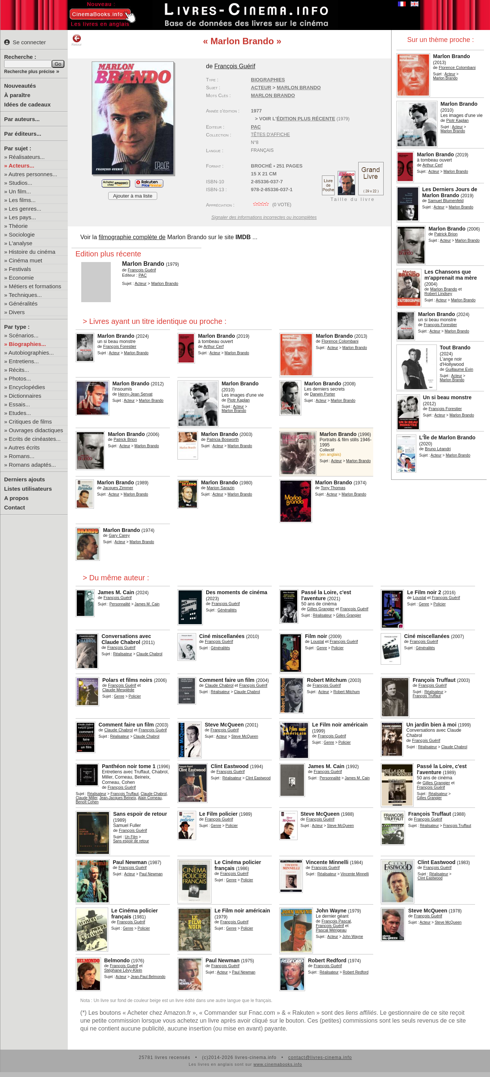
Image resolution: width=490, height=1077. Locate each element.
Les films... (22, 200)
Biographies (268, 79)
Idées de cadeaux (27, 104)
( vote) (271, 204)
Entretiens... (24, 361)
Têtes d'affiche (270, 134)
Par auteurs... (22, 119)
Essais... (19, 404)
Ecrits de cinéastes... (35, 439)
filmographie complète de (131, 237)
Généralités (23, 303)
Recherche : (20, 57)
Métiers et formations (35, 286)
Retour (76, 40)
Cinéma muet (25, 260)
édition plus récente (306, 118)
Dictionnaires (25, 395)
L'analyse (21, 243)
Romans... (21, 456)
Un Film (131, 837)
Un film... (20, 191)
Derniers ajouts (24, 479)
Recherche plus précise (29, 71)
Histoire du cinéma (32, 252)
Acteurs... (21, 165)
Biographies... (27, 344)
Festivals (20, 269)
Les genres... (25, 208)
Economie (21, 277)
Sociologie (22, 234)
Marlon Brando (273, 95)
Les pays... (22, 217)
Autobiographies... (31, 352)
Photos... (20, 378)
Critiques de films (30, 421)
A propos (16, 498)
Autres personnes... (33, 174)
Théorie (18, 226)
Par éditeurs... (22, 133)
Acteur (449, 74)
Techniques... (25, 295)
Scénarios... (24, 335)
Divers (17, 312)
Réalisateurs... (27, 157)
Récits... (19, 370)
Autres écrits (24, 447)
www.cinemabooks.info (277, 1064)
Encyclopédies (27, 387)
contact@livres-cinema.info (320, 1057)
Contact (14, 507)
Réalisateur (322, 615)
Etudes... (20, 413)
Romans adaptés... (32, 464)
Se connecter (25, 42)
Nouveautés (20, 85)
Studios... (21, 183)
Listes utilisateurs (28, 488)
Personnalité (119, 604)
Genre (424, 604)
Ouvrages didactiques (36, 430)
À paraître (17, 95)
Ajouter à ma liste (132, 196)
